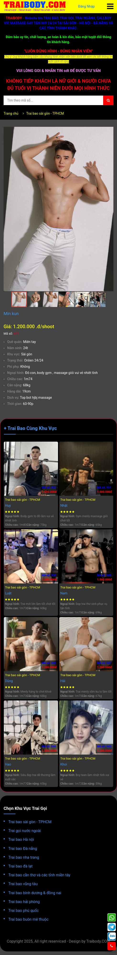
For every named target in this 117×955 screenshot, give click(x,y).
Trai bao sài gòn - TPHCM (45, 113)
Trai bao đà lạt (20, 866)
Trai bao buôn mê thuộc (28, 919)
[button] (109, 131)
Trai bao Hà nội (21, 839)
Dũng (9, 681)
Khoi (63, 764)
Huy (8, 505)
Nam (64, 593)
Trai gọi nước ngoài (24, 830)
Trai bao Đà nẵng (22, 848)
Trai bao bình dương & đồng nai (34, 893)
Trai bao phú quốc (23, 910)
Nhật (64, 505)
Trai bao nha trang (23, 857)
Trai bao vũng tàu (23, 884)
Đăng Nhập (86, 6)
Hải (62, 681)
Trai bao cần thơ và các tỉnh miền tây (39, 875)
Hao (8, 764)
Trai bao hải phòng (24, 901)
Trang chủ (11, 113)
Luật (8, 593)
